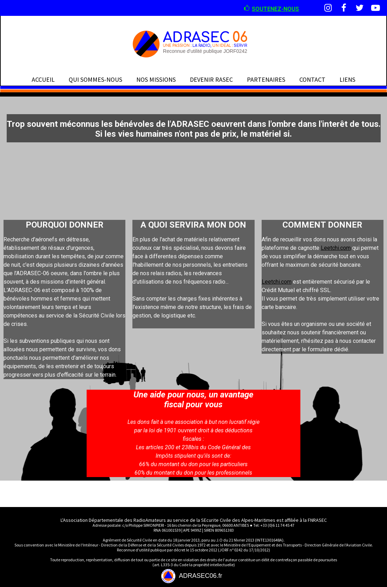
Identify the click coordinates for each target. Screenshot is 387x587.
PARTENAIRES (266, 79)
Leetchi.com (336, 248)
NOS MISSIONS (156, 79)
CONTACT (312, 79)
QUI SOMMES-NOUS (95, 79)
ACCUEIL (43, 79)
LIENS (347, 79)
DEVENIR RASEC (211, 79)
